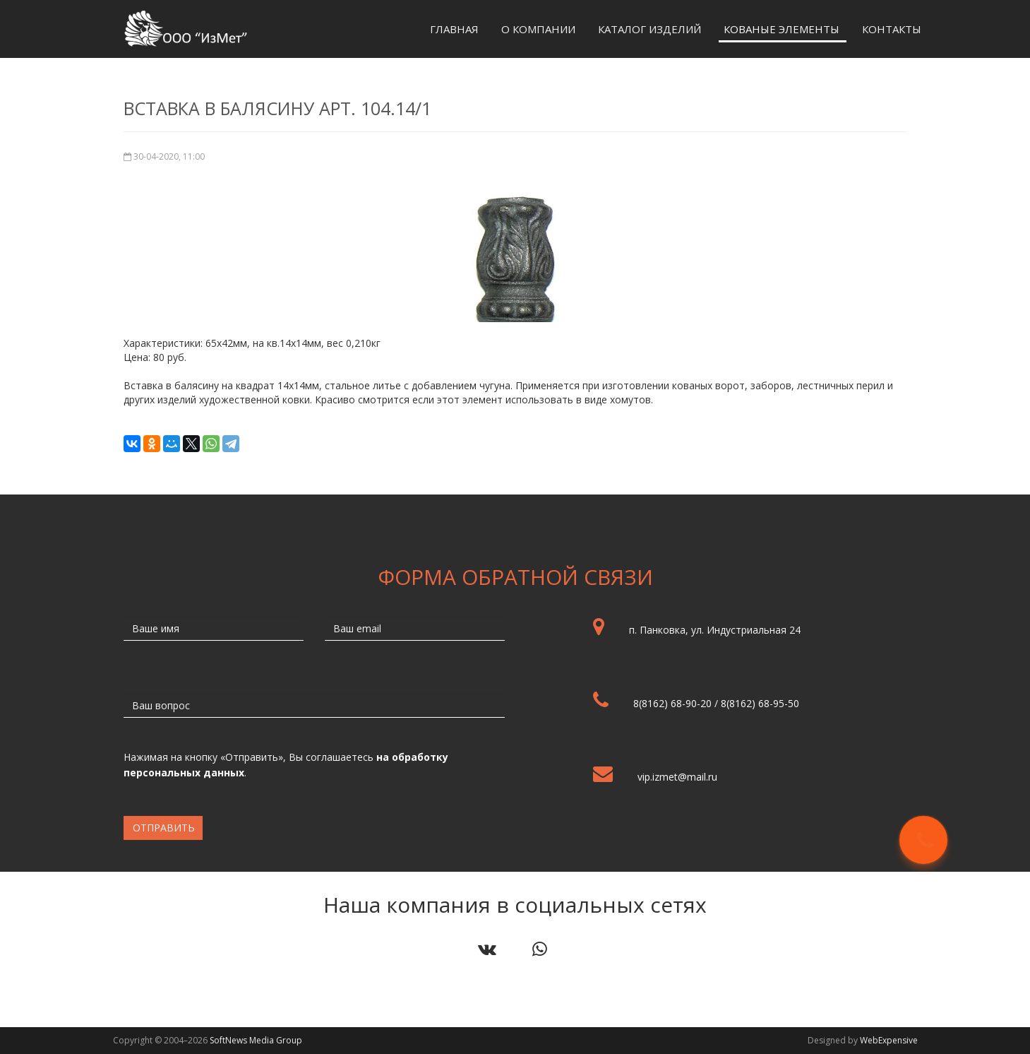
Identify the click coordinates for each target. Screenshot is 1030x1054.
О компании (538, 29)
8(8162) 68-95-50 (760, 703)
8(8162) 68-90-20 (672, 703)
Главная (454, 29)
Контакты (891, 29)
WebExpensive (889, 1040)
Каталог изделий (649, 29)
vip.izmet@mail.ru (677, 776)
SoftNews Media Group (256, 1040)
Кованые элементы (781, 29)
